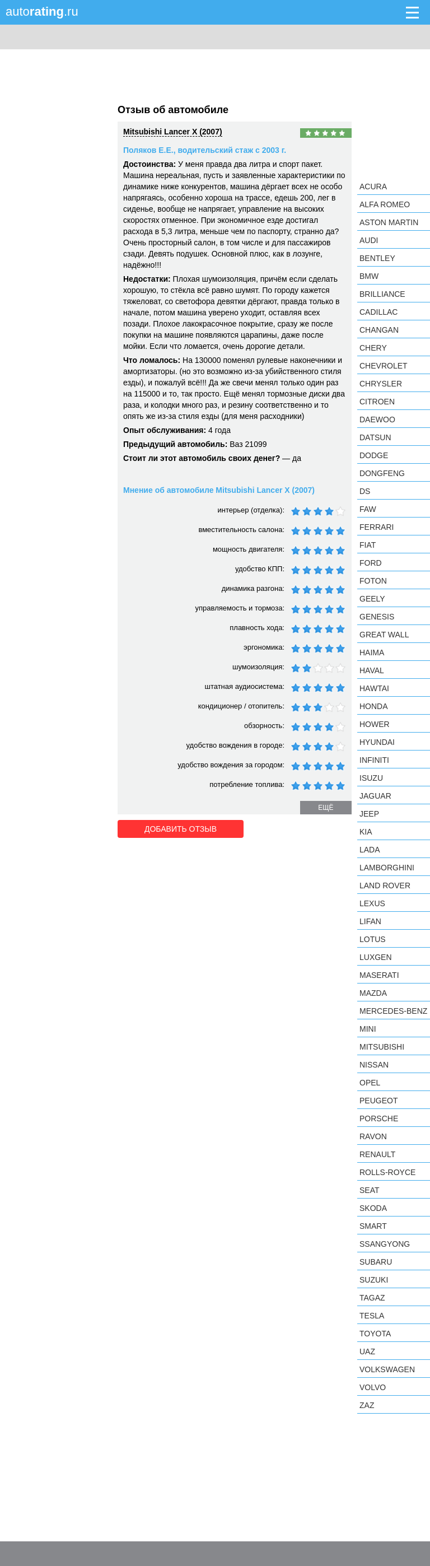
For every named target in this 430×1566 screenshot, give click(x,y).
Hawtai (374, 688)
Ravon (373, 1136)
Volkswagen (387, 1369)
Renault (377, 1154)
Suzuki (373, 1279)
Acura (373, 186)
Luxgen (375, 957)
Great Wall (384, 634)
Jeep (369, 813)
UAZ (367, 1351)
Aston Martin (388, 222)
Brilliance (382, 294)
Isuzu (371, 777)
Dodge (373, 455)
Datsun (375, 437)
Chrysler (380, 383)
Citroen (377, 401)
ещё (325, 808)
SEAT (369, 1190)
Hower (374, 724)
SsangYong (384, 1243)
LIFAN (370, 921)
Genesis (376, 616)
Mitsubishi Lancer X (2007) (172, 131)
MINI (367, 1028)
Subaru (375, 1261)
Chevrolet (383, 365)
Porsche (378, 1118)
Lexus (372, 903)
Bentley (377, 258)
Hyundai (377, 742)
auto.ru (42, 11)
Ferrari (376, 527)
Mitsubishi (381, 1046)
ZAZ (366, 1405)
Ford (370, 562)
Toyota (375, 1333)
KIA (365, 831)
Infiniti (374, 760)
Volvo (372, 1387)
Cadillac (378, 311)
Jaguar (375, 795)
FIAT (367, 544)
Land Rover (384, 885)
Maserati (379, 975)
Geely (372, 598)
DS (364, 491)
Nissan (374, 1064)
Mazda (373, 993)
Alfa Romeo (384, 204)
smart (373, 1226)
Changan (379, 329)
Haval (371, 670)
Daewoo (377, 419)
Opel (369, 1082)
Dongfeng (382, 473)
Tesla (371, 1315)
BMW (368, 276)
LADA (369, 849)
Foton (373, 580)
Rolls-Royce (387, 1172)
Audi (368, 240)
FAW (367, 509)
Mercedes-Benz (393, 1010)
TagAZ (372, 1297)
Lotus (372, 939)
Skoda (373, 1208)
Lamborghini (386, 867)
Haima (371, 652)
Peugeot (378, 1100)
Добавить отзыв (180, 828)
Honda (373, 706)
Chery (373, 347)
